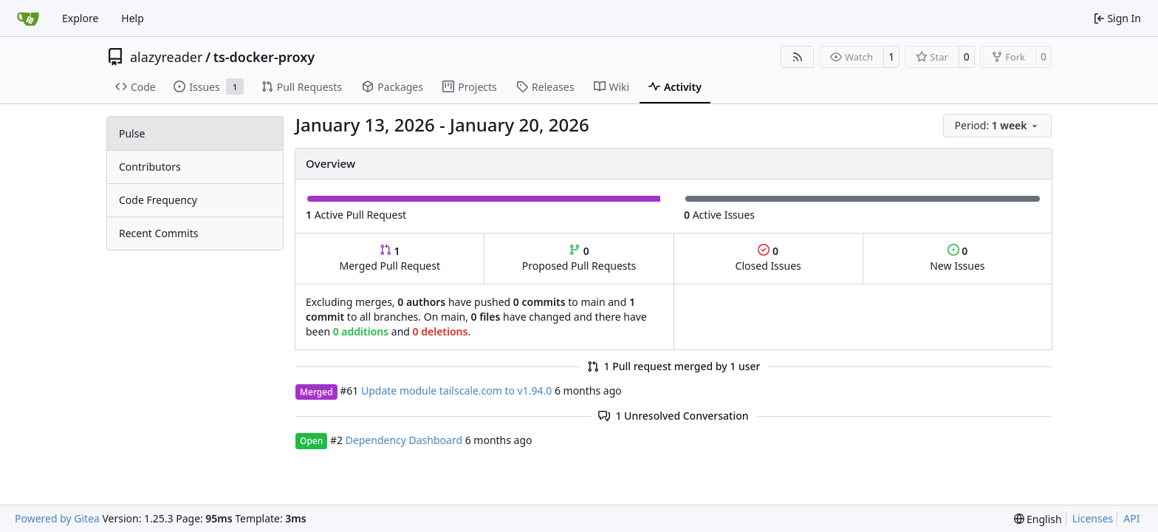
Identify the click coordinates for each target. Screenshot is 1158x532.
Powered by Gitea (57, 518)
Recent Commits (158, 233)
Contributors (150, 167)
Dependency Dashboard (404, 440)
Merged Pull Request (389, 258)
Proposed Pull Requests (579, 258)
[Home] (28, 18)
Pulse (132, 133)
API (1131, 518)
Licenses (1093, 518)
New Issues (957, 258)
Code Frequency (158, 200)
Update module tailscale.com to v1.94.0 (456, 390)
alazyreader (166, 57)
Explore (80, 18)
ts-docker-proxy (264, 57)
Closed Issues (768, 258)
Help (132, 18)
